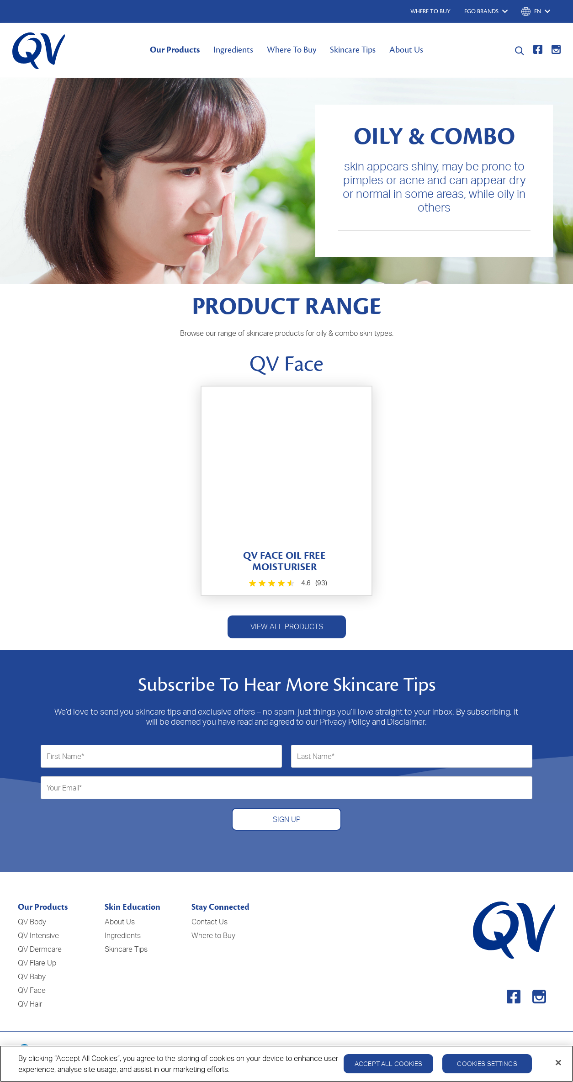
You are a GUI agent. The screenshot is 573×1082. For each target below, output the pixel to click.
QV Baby (32, 976)
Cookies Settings (487, 1067)
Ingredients (233, 49)
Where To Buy (291, 49)
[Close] (558, 1066)
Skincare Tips (353, 49)
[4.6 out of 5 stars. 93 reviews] (287, 583)
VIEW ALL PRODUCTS (286, 626)
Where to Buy (213, 935)
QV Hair (30, 1003)
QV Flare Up (37, 962)
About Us (406, 49)
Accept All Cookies (389, 1067)
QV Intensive (38, 935)
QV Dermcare (40, 949)
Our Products (175, 49)
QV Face (32, 990)
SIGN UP (287, 819)
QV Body (32, 921)
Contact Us (209, 921)
